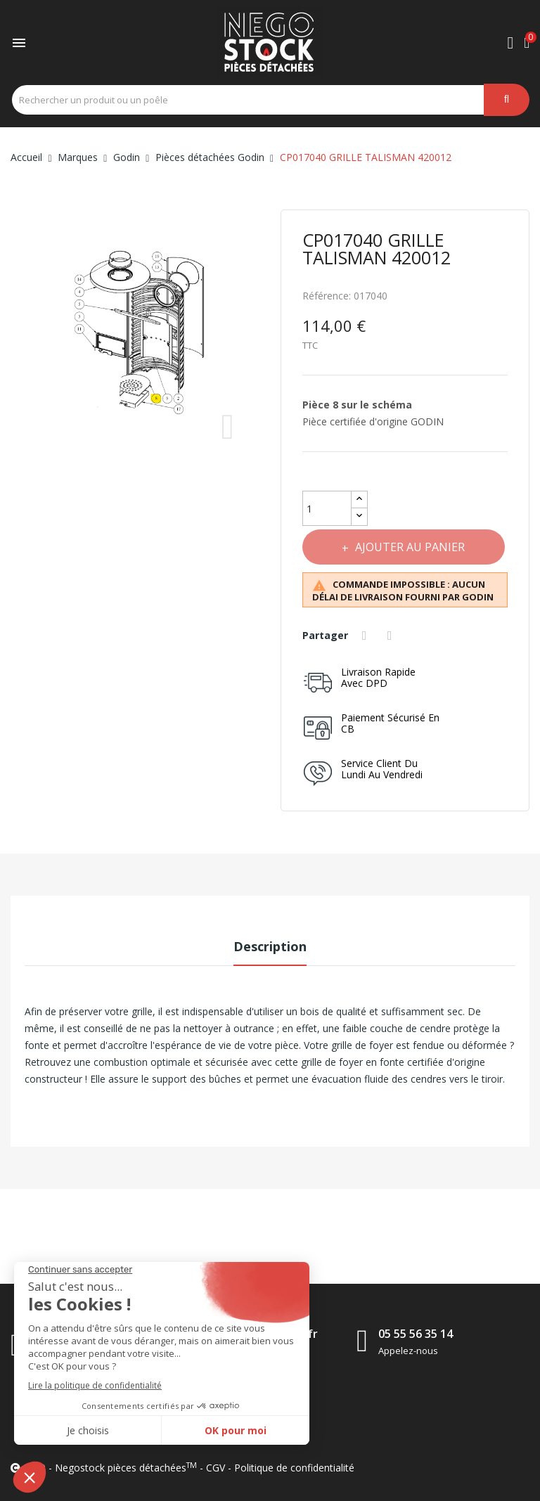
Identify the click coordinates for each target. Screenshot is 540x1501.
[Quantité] (327, 508)
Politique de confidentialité (294, 1467)
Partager (366, 635)
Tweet (392, 635)
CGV (215, 1467)
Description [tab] (270, 946)
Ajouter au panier (411, 547)
